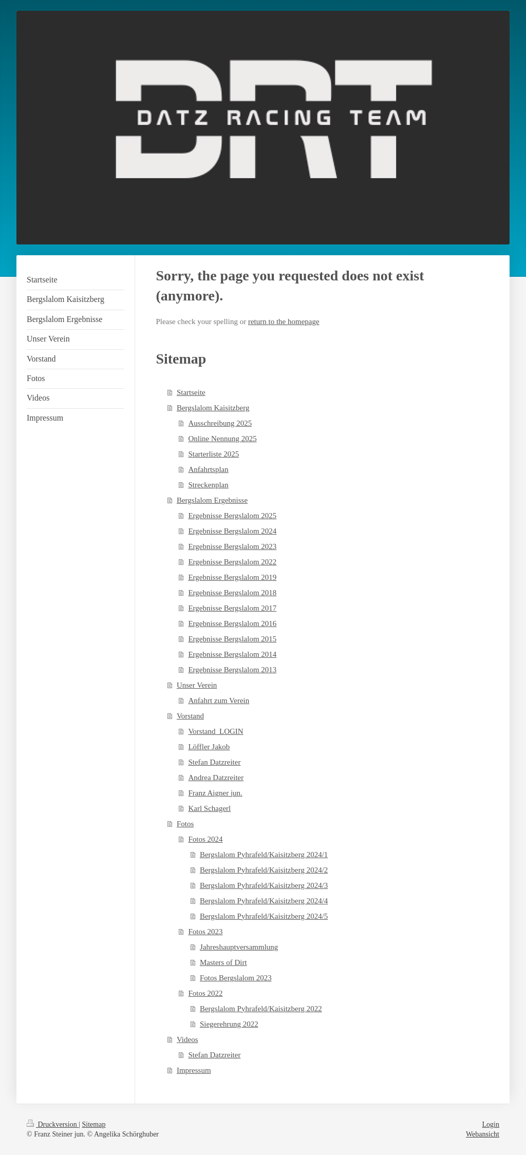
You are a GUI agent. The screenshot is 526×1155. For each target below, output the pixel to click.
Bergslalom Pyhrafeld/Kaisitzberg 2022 (261, 1009)
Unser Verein (197, 685)
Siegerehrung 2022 (229, 1024)
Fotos (185, 824)
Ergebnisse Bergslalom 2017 (232, 608)
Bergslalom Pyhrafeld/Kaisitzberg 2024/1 (264, 854)
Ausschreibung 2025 (220, 423)
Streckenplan (208, 485)
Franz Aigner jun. (215, 793)
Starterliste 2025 (213, 454)
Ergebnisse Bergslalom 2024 (232, 531)
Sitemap (94, 1124)
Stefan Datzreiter (214, 762)
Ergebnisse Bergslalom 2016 (232, 623)
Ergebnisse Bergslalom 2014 (232, 654)
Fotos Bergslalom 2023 (236, 978)
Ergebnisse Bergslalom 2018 (232, 593)
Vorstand (190, 716)
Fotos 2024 (205, 839)
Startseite (191, 392)
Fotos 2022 (205, 993)
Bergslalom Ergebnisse (212, 500)
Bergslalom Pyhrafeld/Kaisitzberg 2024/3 (264, 885)
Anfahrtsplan (208, 469)
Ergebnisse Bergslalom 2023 (232, 546)
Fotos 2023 (205, 931)
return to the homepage (284, 321)
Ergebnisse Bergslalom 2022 (232, 562)
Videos (187, 1039)
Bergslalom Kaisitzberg (213, 408)
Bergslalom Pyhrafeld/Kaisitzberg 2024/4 (264, 901)
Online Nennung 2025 (222, 438)
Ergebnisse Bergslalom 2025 (232, 516)
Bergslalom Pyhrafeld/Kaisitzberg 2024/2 (264, 870)
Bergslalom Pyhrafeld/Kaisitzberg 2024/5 (264, 916)
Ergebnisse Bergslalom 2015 (232, 639)
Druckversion (53, 1124)
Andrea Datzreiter (215, 777)
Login (490, 1124)
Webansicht (482, 1134)
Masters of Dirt (223, 962)
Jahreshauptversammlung (239, 947)
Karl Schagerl (209, 808)
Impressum (194, 1070)
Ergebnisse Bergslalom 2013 (232, 670)
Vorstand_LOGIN (215, 731)
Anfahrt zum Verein (218, 700)
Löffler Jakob (209, 747)
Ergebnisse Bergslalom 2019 (232, 577)
